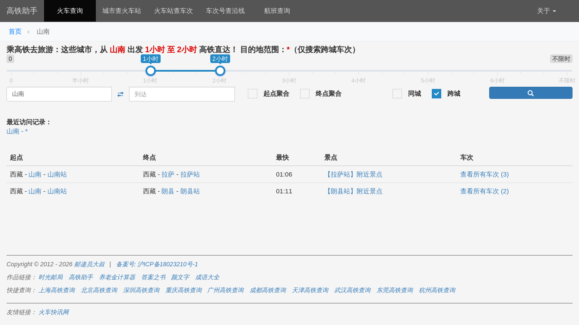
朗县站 (190, 191)
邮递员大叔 (89, 264)
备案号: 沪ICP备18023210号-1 (157, 264)
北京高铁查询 (99, 290)
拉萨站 (190, 174)
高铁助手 (22, 10)
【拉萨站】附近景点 (353, 174)
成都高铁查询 (268, 290)
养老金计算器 (117, 277)
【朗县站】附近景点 (353, 191)
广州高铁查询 (225, 290)
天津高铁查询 (310, 290)
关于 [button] (546, 10)
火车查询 (70, 10)
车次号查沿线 (225, 10)
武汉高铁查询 (352, 290)
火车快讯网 (53, 312)
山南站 (57, 174)
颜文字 (180, 277)
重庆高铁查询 (183, 290)
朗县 (167, 191)
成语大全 (207, 277)
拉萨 (167, 174)
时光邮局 (50, 277)
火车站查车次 (173, 10)
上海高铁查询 (56, 290)
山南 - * (17, 131)
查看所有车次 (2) (484, 191)
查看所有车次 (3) (484, 174)
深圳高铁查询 (141, 290)
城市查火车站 (121, 10)
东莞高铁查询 (395, 290)
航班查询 (277, 10)
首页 (15, 31)
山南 (34, 174)
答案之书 (153, 277)
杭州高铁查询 (437, 290)
